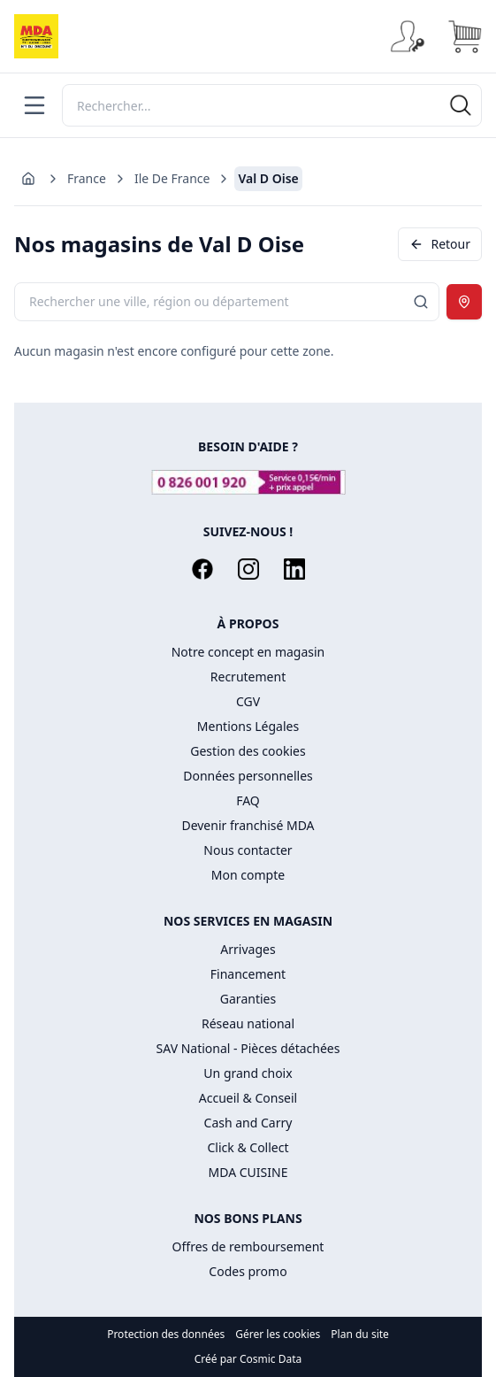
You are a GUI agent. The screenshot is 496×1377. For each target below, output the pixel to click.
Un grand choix (247, 1073)
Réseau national (248, 1023)
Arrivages (247, 949)
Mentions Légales (248, 726)
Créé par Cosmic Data (248, 1358)
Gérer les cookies (277, 1334)
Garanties (248, 998)
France (86, 178)
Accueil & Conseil (248, 1097)
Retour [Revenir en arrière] (439, 243)
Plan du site (360, 1334)
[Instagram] (248, 569)
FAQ (248, 800)
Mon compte (248, 874)
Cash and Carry (248, 1122)
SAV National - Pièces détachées (248, 1048)
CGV (248, 701)
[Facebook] (202, 569)
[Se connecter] (407, 36)
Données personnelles (248, 775)
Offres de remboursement (248, 1246)
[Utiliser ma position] (464, 301)
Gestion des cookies (247, 750)
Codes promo (247, 1271)
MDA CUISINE (248, 1172)
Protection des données (166, 1334)
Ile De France (172, 178)
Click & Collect (247, 1147)
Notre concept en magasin (248, 651)
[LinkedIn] (294, 569)
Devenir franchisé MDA (247, 825)
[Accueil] (36, 36)
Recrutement (248, 676)
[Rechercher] (272, 105)
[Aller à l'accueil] (28, 178)
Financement (248, 973)
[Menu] (34, 105)
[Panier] (464, 36)
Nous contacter (247, 850)
